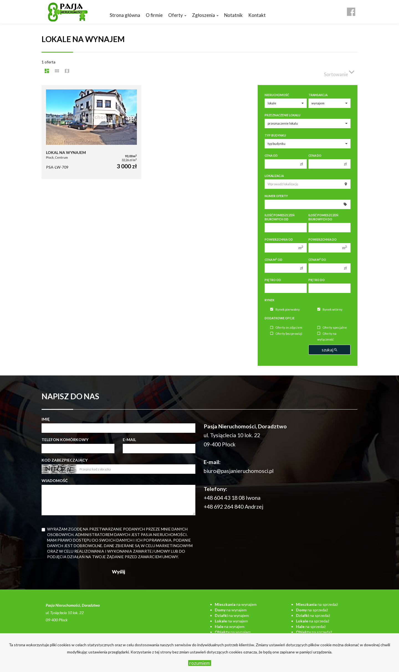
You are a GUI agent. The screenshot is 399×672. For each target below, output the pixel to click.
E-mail (129, 439)
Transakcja (318, 95)
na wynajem (236, 604)
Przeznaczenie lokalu (282, 115)
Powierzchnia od (279, 239)
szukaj (329, 349)
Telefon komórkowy (65, 439)
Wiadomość (55, 480)
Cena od (271, 155)
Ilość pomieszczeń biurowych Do (323, 217)
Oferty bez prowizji (286, 333)
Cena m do (317, 259)
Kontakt (257, 15)
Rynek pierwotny (285, 309)
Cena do (314, 155)
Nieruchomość (277, 95)
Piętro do (316, 280)
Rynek (269, 300)
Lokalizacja (274, 175)
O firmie (154, 15)
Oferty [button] (177, 15)
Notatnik (233, 15)
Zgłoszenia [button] (205, 15)
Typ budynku (275, 135)
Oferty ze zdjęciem (286, 327)
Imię (46, 419)
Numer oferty (276, 196)
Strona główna (125, 15)
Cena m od (273, 259)
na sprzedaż (317, 604)
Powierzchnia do (322, 239)
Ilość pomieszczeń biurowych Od (280, 217)
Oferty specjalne (332, 327)
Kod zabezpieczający (65, 460)
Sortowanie (339, 72)
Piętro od (273, 280)
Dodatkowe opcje (280, 318)
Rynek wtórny (329, 309)
